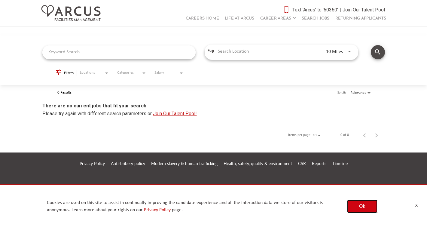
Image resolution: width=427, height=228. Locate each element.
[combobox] (119, 52)
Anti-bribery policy (128, 164)
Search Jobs (315, 18)
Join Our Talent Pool (364, 10)
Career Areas (275, 18)
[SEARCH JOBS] (378, 52)
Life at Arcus (240, 18)
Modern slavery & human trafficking (184, 164)
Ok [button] (362, 206)
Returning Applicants (360, 18)
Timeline (340, 164)
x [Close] (416, 205)
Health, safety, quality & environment (258, 164)
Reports (319, 164)
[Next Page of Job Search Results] (377, 135)
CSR (302, 164)
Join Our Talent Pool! (175, 113)
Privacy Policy (92, 164)
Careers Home (202, 18)
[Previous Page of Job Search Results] (364, 135)
